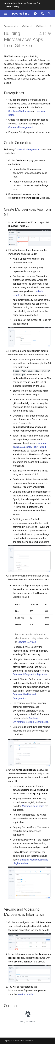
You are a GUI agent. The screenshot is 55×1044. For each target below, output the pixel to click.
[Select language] (42, 14)
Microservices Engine (33, 806)
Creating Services (27, 642)
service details (25, 994)
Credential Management (20, 127)
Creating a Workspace (19, 111)
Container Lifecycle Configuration (30, 674)
